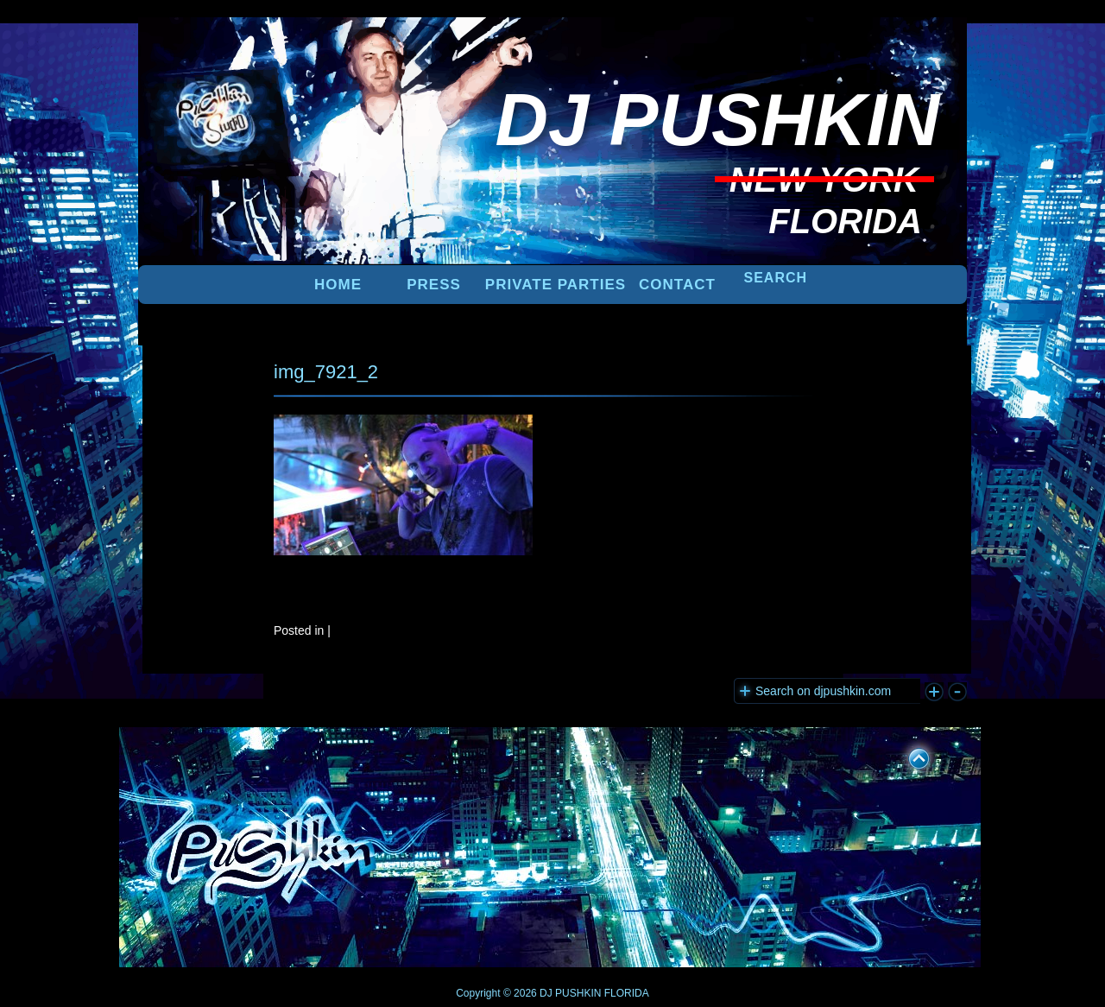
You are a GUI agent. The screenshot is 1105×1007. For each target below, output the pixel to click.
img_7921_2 (326, 372)
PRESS (434, 284)
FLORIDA (626, 993)
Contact (677, 284)
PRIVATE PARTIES (555, 284)
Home (338, 284)
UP (907, 755)
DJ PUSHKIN (569, 993)
